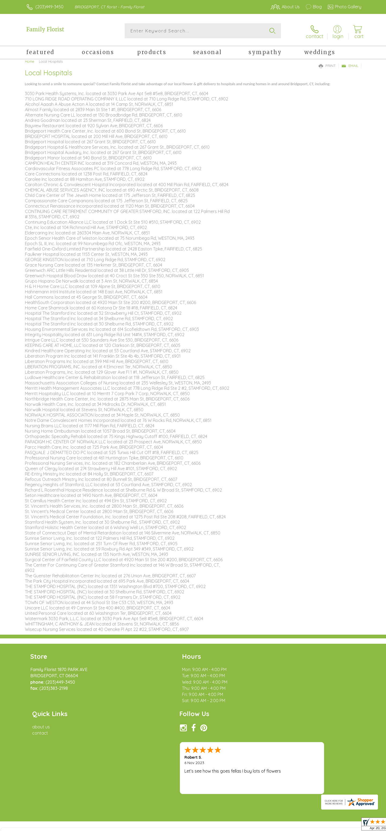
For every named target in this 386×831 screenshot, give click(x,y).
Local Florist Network (314, 825)
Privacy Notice (275, 825)
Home (29, 60)
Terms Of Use (244, 825)
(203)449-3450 (49, 6)
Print (327, 64)
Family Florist (45, 29)
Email (350, 64)
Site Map (347, 825)
